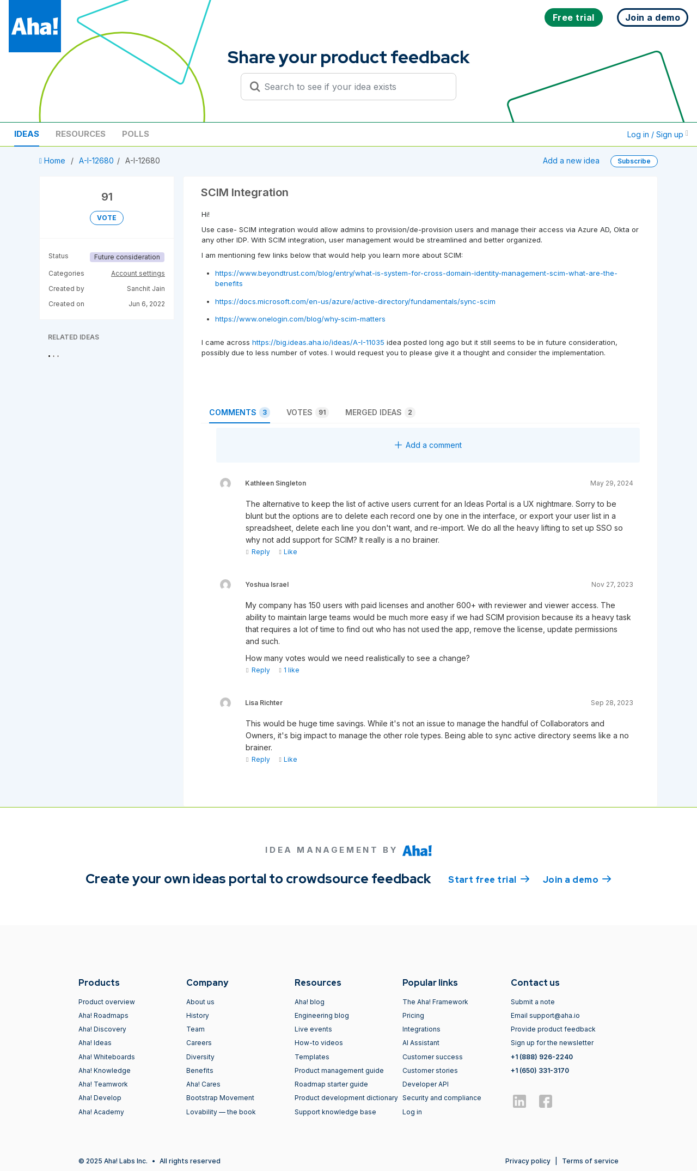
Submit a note (533, 1002)
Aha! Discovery (102, 1029)
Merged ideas (380, 412)
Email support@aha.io (545, 1015)
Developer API (425, 1084)
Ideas (26, 134)
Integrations (421, 1029)
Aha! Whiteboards (106, 1057)
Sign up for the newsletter (552, 1043)
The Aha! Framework (435, 1002)
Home (53, 160)
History (197, 1015)
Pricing (413, 1015)
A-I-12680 (96, 160)
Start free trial (489, 879)
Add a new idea (571, 160)
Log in (412, 1112)
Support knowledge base (335, 1112)
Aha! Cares (203, 1084)
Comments (239, 412)
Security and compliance (441, 1098)
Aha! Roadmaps (103, 1015)
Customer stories (430, 1070)
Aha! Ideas (95, 1043)
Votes (307, 412)
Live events (313, 1029)
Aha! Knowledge (104, 1070)
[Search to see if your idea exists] (353, 86)
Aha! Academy (101, 1112)
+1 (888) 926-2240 (542, 1057)
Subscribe (634, 161)
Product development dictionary (346, 1098)
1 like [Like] (289, 670)
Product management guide (339, 1070)
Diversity (200, 1057)
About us (200, 1002)
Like (288, 552)
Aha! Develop (99, 1098)
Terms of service (590, 1161)
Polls (135, 134)
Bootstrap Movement (220, 1098)
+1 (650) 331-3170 (540, 1070)
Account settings (138, 273)
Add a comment (428, 445)
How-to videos (319, 1043)
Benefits (199, 1070)
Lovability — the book (221, 1112)
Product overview (106, 1002)
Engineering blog (322, 1015)
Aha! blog (310, 1002)
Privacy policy (528, 1161)
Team (195, 1029)
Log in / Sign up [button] (657, 134)
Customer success (432, 1057)
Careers (199, 1043)
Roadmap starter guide (331, 1084)
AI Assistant (420, 1043)
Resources (81, 134)
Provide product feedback (553, 1029)
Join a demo (577, 879)
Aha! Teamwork (103, 1084)
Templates (312, 1057)
